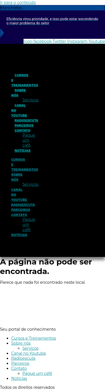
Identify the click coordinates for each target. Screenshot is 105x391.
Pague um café (28, 140)
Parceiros (24, 125)
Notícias (23, 150)
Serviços (30, 99)
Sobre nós (18, 92)
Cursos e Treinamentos (33, 338)
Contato (22, 130)
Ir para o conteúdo (18, 2)
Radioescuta (26, 120)
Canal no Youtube (28, 353)
